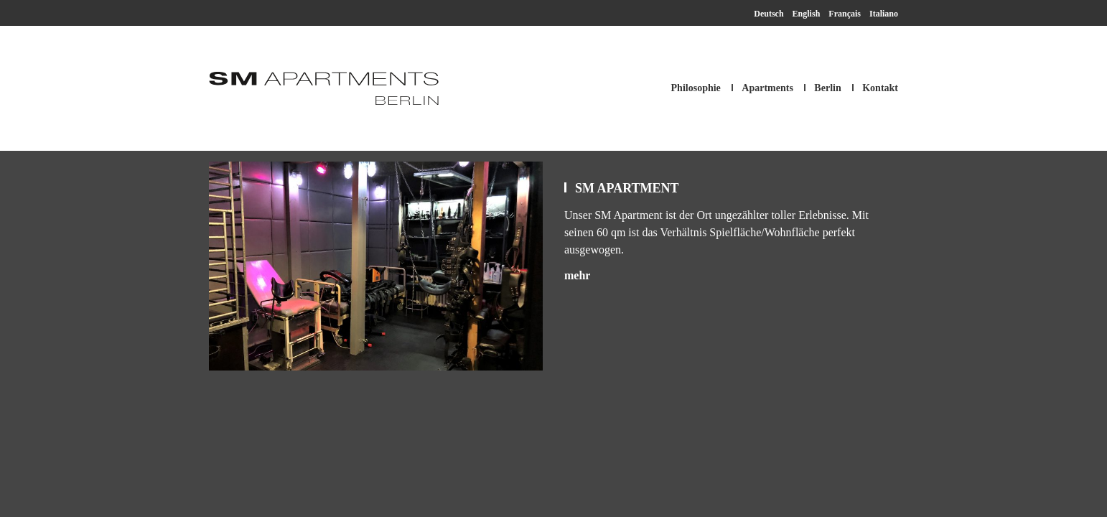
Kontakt (880, 88)
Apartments (767, 88)
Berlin (827, 88)
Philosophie (696, 88)
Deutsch (768, 14)
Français (844, 14)
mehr (577, 275)
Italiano (883, 14)
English (807, 14)
